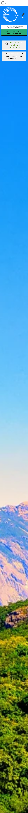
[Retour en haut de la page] (25, 809)
